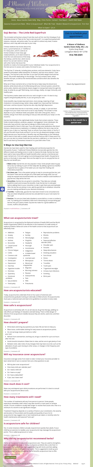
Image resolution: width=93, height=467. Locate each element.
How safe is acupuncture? (18, 305)
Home (13, 20)
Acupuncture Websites (13, 463)
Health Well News (75, 20)
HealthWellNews (15, 208)
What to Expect (44, 28)
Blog (38, 20)
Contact (55, 20)
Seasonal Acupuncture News (14, 24)
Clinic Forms (46, 20)
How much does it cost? (16, 383)
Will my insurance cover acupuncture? (24, 354)
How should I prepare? (16, 322)
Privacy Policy (67, 463)
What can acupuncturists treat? (21, 217)
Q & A (53, 28)
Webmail (75, 463)
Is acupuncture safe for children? (22, 423)
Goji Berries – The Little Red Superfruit (25, 32)
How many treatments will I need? (22, 396)
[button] (2, 189)
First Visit (85, 24)
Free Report (63, 20)
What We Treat (49, 24)
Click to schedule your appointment (76, 35)
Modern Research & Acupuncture (68, 24)
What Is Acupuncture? (34, 24)
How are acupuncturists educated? (23, 290)
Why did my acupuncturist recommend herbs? (29, 438)
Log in (83, 463)
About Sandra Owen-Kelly (26, 20)
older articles (10, 457)
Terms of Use (58, 463)
